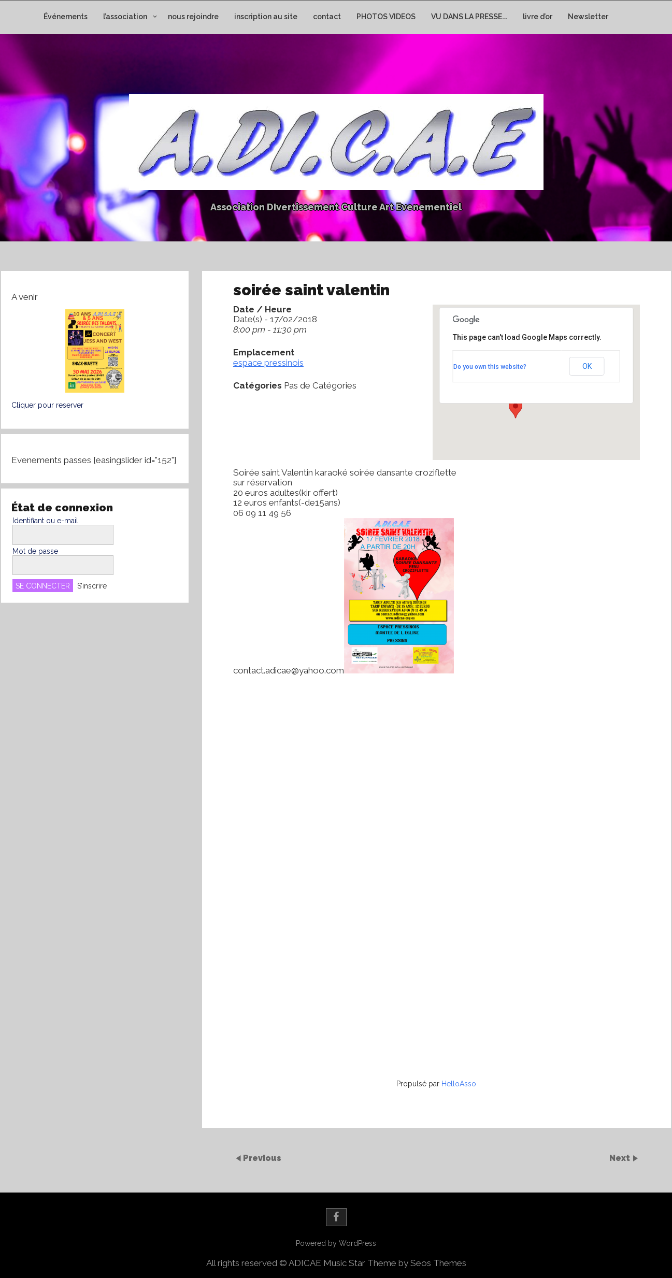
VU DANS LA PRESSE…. (469, 16)
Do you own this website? (489, 366)
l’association (125, 16)
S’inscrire (92, 586)
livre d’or (537, 16)
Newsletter (588, 16)
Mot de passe (35, 551)
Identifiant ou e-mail (45, 520)
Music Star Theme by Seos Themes (394, 1263)
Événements (66, 16)
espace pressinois (268, 362)
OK (587, 366)
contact (327, 16)
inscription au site (265, 16)
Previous (262, 1157)
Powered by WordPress (336, 1243)
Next (620, 1157)
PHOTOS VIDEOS (386, 16)
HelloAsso (458, 1084)
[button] (515, 409)
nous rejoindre (193, 16)
